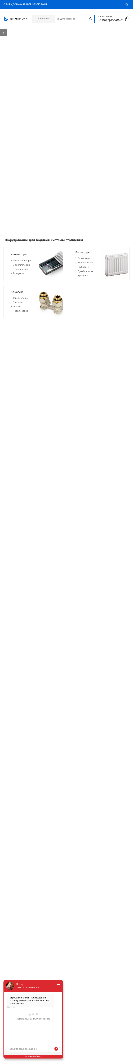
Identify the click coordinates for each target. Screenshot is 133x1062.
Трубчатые (83, 267)
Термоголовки (20, 298)
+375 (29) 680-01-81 (111, 20)
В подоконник (20, 269)
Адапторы (18, 302)
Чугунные (83, 275)
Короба (17, 306)
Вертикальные (85, 262)
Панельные (84, 258)
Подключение (20, 311)
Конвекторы (19, 254)
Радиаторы (82, 252)
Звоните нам (105, 16)
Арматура (17, 292)
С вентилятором (21, 265)
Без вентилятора (22, 260)
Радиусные (18, 273)
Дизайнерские (85, 271)
